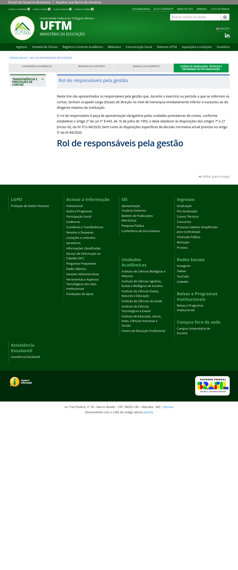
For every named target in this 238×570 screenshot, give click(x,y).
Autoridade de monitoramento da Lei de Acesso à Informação (29, 226)
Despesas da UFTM (29, 193)
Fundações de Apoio (80, 445)
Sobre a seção (25, 113)
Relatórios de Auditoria (24, 282)
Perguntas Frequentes (81, 415)
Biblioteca (114, 47)
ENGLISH (224, 28)
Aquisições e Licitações (197, 47)
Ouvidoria (223, 47)
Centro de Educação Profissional (143, 482)
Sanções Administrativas (82, 425)
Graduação (184, 357)
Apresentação (131, 357)
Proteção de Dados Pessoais (30, 357)
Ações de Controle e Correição (28, 122)
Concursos (184, 373)
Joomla (148, 563)
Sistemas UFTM (167, 47)
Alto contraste (163, 9)
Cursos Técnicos (188, 368)
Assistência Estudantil (25, 508)
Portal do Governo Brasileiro (29, 2)
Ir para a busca (62, 9)
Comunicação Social (139, 47)
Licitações (22, 200)
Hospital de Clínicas (45, 47)
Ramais (168, 558)
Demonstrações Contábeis (26, 258)
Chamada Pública (188, 388)
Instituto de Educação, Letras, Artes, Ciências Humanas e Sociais (142, 472)
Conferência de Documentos (141, 382)
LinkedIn (182, 433)
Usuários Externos (134, 362)
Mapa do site (185, 9)
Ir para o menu (42, 9)
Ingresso (21, 47)
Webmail (202, 9)
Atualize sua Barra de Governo (78, 2)
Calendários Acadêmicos (37, 66)
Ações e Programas (79, 362)
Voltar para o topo (213, 328)
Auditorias (73, 373)
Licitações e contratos (81, 389)
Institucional (74, 357)
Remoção (183, 394)
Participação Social (78, 368)
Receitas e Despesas (80, 384)
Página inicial (19, 57)
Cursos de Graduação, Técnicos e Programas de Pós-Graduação (201, 68)
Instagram (184, 417)
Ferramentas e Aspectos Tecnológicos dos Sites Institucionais (82, 435)
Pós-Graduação (187, 362)
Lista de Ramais (220, 9)
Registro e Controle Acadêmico (82, 47)
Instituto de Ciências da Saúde (142, 453)
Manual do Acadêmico (146, 66)
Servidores (73, 394)
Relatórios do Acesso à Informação (24, 245)
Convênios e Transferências (84, 378)
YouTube (183, 428)
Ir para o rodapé (84, 9)
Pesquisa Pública (133, 377)
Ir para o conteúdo (19, 9)
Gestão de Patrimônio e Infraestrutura (25, 181)
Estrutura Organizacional (26, 134)
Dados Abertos (76, 420)
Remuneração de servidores (27, 209)
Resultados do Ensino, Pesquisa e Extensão (28, 165)
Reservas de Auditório (91, 66)
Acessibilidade (141, 9)
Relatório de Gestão (24, 270)
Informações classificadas (83, 400)
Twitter (181, 423)
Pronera (182, 399)
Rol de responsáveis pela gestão (28, 149)
